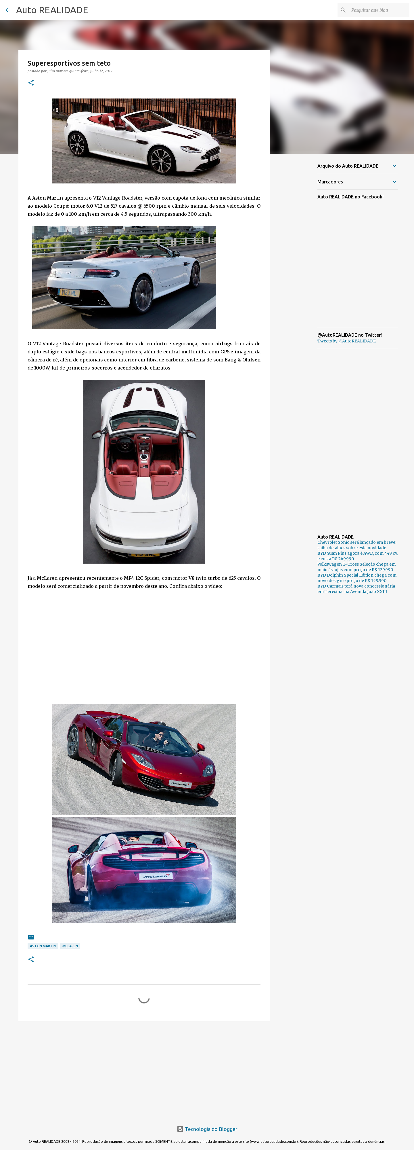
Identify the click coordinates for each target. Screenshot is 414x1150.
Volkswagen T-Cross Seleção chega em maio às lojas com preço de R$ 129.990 (356, 567)
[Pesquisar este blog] (379, 10)
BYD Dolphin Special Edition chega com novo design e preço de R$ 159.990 (356, 578)
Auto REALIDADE (52, 10)
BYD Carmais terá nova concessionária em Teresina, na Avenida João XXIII (356, 588)
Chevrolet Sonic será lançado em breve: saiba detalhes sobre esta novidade (356, 545)
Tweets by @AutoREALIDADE (346, 341)
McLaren (70, 946)
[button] (31, 83)
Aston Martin (43, 946)
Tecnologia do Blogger (207, 1129)
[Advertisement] (144, 1070)
